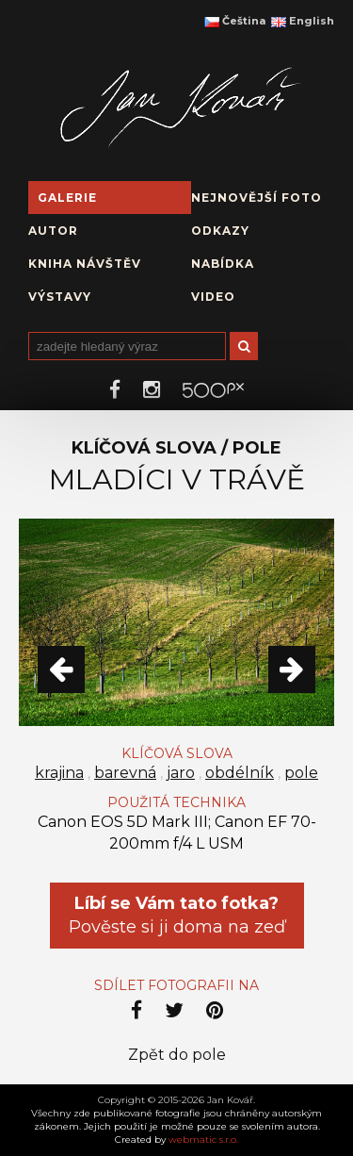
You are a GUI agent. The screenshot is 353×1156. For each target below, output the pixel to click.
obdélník (239, 773)
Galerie (67, 197)
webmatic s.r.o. (203, 1139)
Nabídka (222, 263)
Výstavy (59, 296)
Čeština (234, 20)
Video (213, 296)
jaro (181, 773)
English (302, 20)
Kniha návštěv (84, 263)
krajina (59, 773)
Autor (53, 230)
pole (301, 773)
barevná (125, 773)
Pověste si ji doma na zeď (177, 915)
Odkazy (220, 230)
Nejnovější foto (256, 197)
